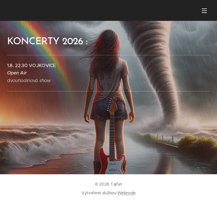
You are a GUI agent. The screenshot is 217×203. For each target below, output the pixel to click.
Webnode (126, 192)
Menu (204, 10)
